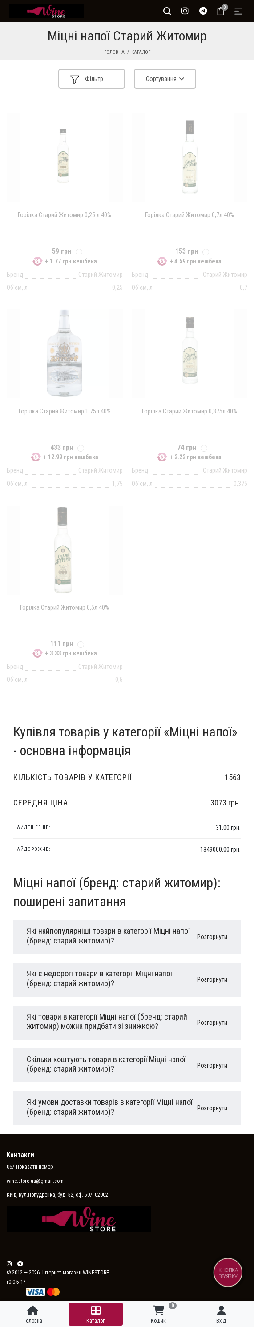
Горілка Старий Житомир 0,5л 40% (64, 607)
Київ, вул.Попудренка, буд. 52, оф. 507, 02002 (57, 1195)
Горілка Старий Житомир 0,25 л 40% (64, 214)
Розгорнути (212, 936)
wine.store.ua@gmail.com (35, 1181)
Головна (114, 52)
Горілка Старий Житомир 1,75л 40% (65, 411)
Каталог (140, 52)
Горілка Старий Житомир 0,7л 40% (189, 214)
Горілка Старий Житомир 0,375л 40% (189, 411)
